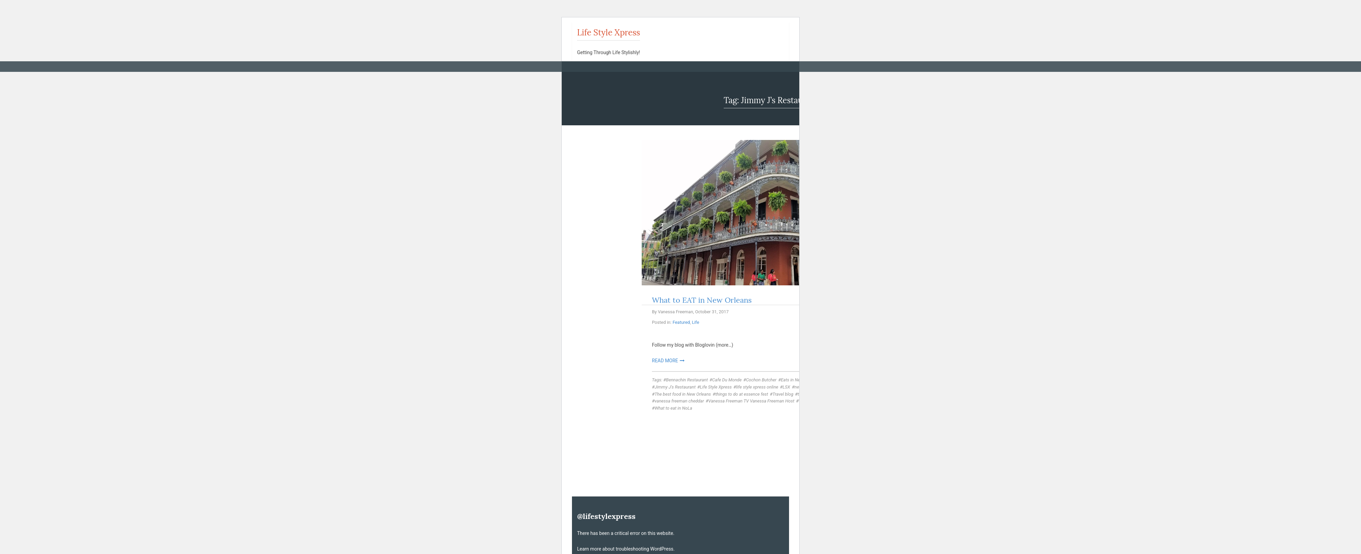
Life (695, 322)
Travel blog (782, 394)
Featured (681, 322)
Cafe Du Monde (727, 379)
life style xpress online (757, 387)
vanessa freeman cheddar (679, 400)
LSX (786, 387)
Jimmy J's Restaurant (675, 387)
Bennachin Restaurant (687, 379)
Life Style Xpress (608, 32)
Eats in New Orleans (800, 379)
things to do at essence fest (741, 394)
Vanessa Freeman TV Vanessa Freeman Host (751, 400)
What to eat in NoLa (673, 408)
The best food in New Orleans (683, 394)
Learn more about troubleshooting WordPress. (626, 549)
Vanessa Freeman (675, 311)
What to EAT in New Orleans (702, 300)
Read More (665, 360)
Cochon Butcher (761, 379)
